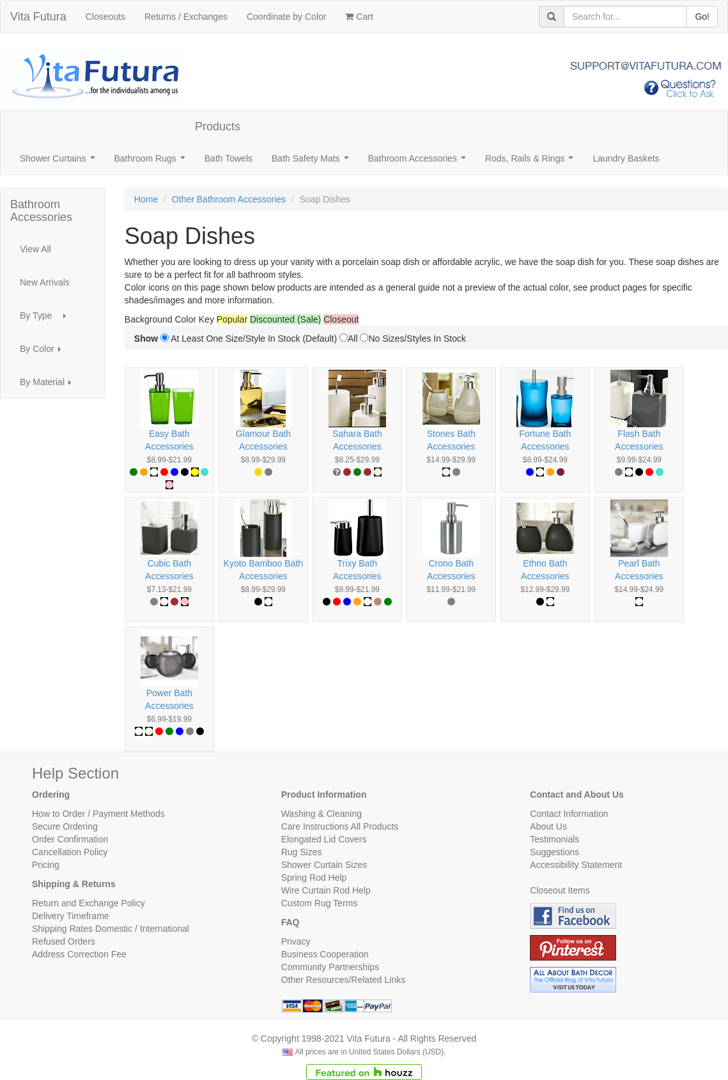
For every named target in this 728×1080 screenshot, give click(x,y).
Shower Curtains (60, 162)
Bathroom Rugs (152, 162)
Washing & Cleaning (321, 814)
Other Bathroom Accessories (229, 199)
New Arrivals (45, 282)
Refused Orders (63, 941)
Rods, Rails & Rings (531, 162)
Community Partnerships (330, 967)
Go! (702, 16)
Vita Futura (38, 16)
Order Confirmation (70, 839)
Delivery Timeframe (70, 916)
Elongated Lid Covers (324, 839)
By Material (49, 385)
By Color (44, 352)
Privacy (296, 941)
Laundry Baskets (625, 158)
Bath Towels (228, 158)
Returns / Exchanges (186, 16)
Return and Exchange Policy (88, 903)
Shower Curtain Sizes (324, 865)
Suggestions (554, 852)
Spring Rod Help (314, 877)
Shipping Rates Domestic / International (110, 929)
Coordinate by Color (287, 16)
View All (35, 249)
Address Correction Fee (79, 954)
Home (146, 199)
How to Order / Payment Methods (98, 814)
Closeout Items (559, 890)
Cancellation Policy (69, 852)
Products (217, 126)
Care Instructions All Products (340, 826)
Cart (359, 16)
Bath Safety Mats (312, 162)
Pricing (45, 865)
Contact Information (569, 814)
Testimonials (554, 839)
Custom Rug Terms (319, 903)
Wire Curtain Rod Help (326, 890)
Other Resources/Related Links (343, 980)
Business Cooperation (325, 954)
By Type (47, 319)
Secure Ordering (65, 826)
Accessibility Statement (576, 865)
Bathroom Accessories (419, 162)
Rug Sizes (301, 852)
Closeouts (105, 16)
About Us (548, 826)
